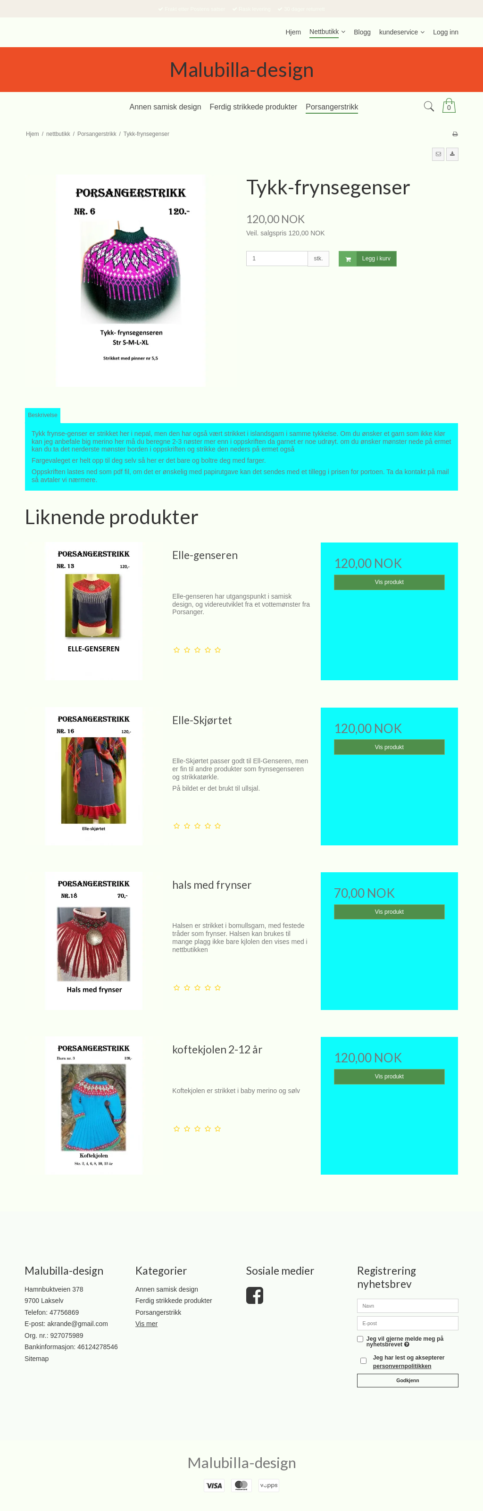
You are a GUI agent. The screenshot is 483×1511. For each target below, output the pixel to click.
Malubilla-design (241, 69)
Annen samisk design (166, 1289)
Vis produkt (389, 582)
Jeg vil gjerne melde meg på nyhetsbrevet (404, 1342)
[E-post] (407, 1323)
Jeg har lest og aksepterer (409, 1361)
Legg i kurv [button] (365, 258)
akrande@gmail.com (77, 1323)
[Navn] (407, 1305)
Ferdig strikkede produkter (173, 1300)
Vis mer (146, 1323)
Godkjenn (407, 1380)
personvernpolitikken (402, 1366)
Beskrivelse (43, 415)
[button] (438, 154)
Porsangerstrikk (158, 1312)
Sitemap (37, 1358)
